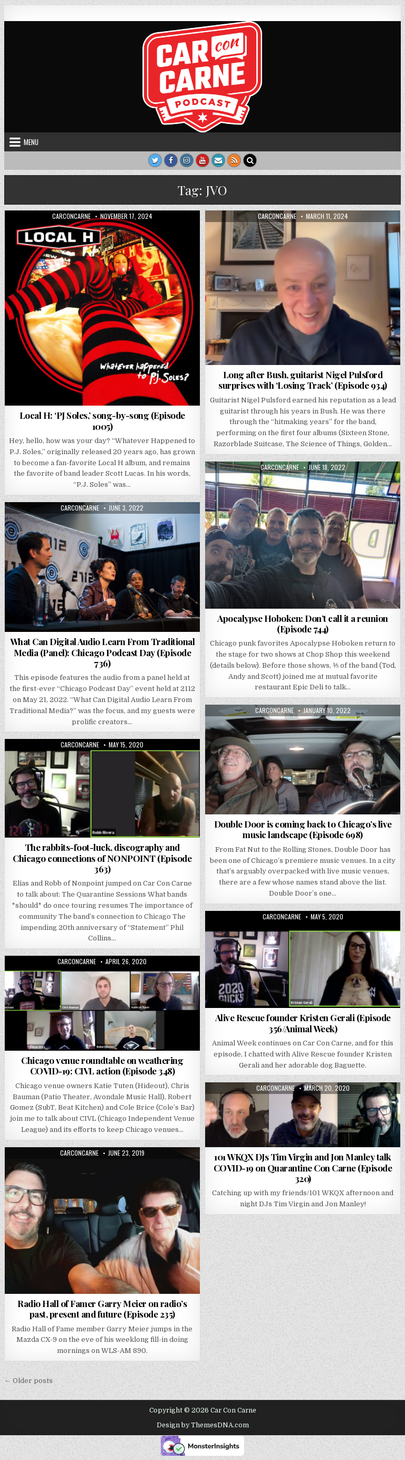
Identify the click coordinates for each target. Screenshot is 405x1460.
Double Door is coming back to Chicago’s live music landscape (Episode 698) (303, 829)
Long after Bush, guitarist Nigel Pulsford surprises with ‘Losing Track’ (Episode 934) (302, 380)
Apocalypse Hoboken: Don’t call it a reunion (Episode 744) (302, 623)
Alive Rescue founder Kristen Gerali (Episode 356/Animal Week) (303, 1023)
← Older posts (28, 1381)
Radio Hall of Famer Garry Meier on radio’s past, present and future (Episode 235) (102, 1309)
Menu (31, 142)
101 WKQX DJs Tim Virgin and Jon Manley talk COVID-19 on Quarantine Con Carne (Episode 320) (303, 1167)
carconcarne (71, 216)
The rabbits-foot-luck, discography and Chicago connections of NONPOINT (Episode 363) (102, 858)
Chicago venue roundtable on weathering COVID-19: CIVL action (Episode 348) (102, 1065)
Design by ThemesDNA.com (203, 1425)
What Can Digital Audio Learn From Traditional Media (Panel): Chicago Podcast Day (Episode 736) (102, 652)
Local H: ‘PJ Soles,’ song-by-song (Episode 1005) (102, 420)
